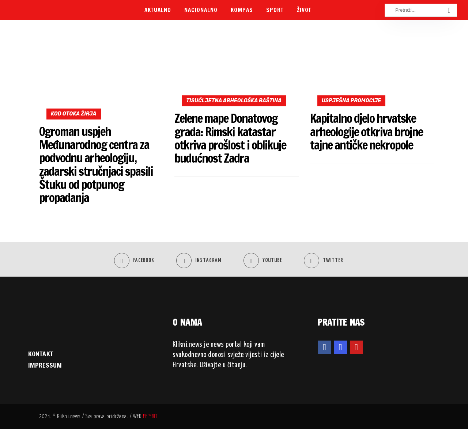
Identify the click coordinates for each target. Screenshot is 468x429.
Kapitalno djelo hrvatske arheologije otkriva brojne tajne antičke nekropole (366, 131)
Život (304, 10)
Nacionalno (201, 10)
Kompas (242, 10)
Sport (275, 10)
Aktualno (157, 10)
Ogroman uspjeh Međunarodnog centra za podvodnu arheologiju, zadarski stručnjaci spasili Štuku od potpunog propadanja (96, 164)
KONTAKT (40, 353)
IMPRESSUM (45, 365)
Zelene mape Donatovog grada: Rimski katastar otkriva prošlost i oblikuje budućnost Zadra (230, 138)
